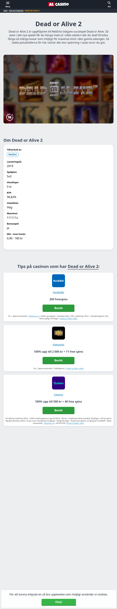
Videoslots (58, 344)
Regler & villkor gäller (69, 318)
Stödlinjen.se (34, 316)
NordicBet (58, 292)
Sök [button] (109, 6)
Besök (58, 308)
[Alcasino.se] (58, 4)
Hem (5, 10)
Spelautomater (16, 10)
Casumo (58, 394)
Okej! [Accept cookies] (58, 602)
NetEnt (12, 154)
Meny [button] (7, 6)
